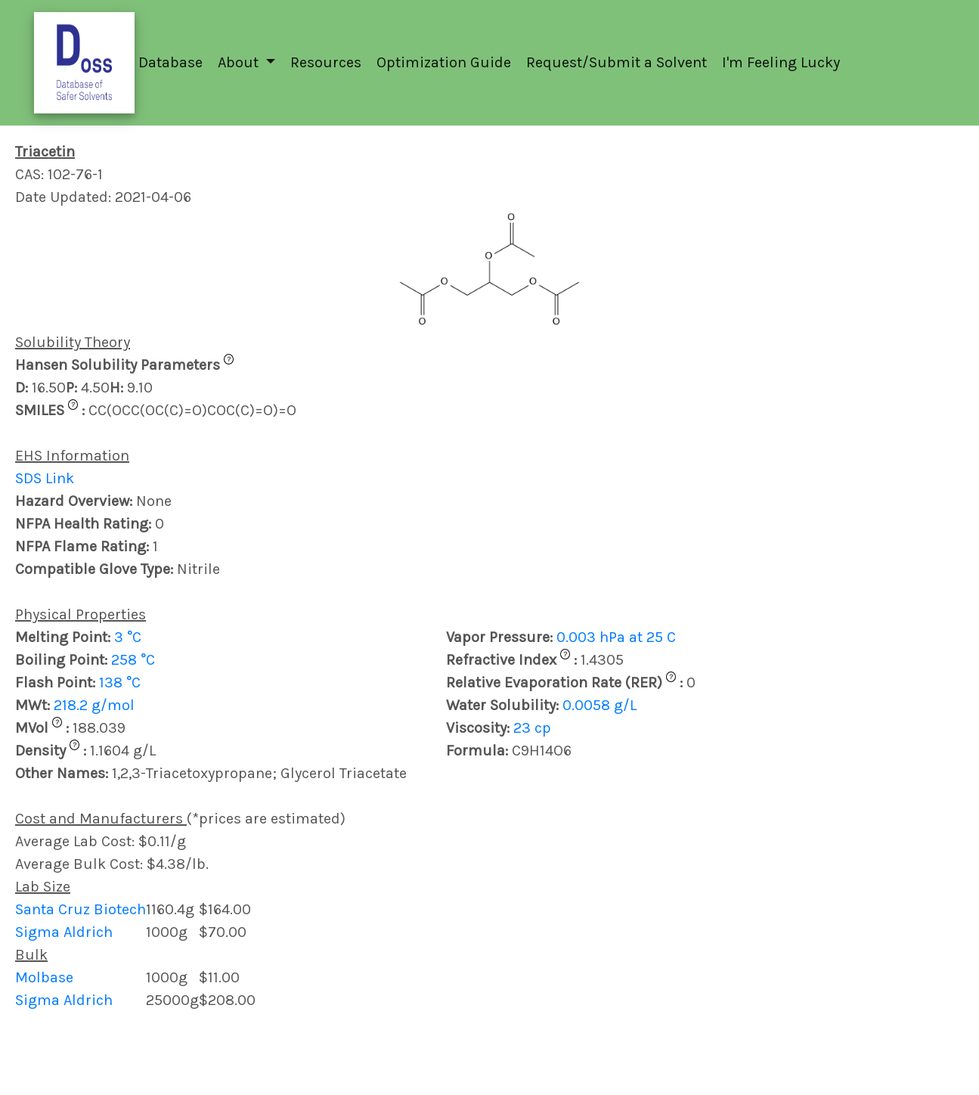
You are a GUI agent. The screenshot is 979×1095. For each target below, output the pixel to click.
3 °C (127, 637)
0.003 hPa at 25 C (616, 637)
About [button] (240, 62)
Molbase (44, 977)
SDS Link (44, 478)
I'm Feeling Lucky (781, 62)
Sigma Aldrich (64, 932)
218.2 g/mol (94, 705)
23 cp (532, 728)
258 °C (133, 659)
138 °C (120, 682)
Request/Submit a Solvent (616, 62)
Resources (325, 62)
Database (170, 62)
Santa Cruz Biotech (80, 909)
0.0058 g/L (599, 705)
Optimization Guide (443, 62)
